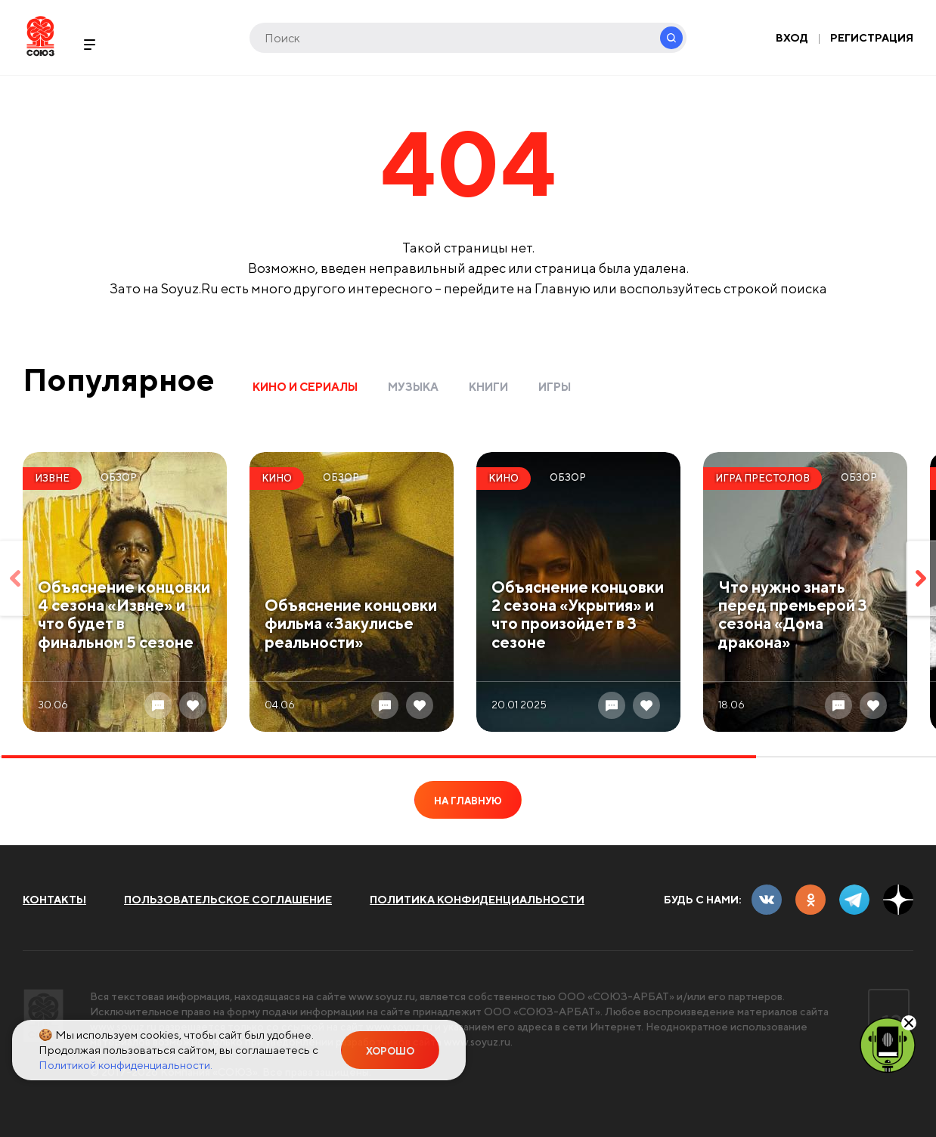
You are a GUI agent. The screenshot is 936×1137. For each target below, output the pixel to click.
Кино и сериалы (305, 386)
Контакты (54, 900)
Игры (554, 386)
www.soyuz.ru (382, 996)
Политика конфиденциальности (477, 900)
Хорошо (390, 1051)
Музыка (413, 386)
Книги (488, 386)
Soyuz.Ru (40, 36)
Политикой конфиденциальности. (125, 1064)
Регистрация (871, 38)
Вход (792, 38)
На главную (468, 801)
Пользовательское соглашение (228, 900)
